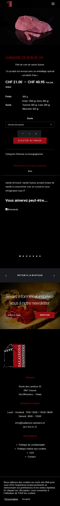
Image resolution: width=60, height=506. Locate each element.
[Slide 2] (23, 256)
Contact (32, 456)
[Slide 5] (33, 256)
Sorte (30, 118)
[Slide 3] (26, 256)
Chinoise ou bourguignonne (29, 154)
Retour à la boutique (30, 275)
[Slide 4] (30, 256)
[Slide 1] (20, 256)
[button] (53, 4)
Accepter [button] (26, 499)
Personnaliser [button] (11, 499)
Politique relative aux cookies (31, 448)
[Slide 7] (40, 256)
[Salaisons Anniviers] (9, 4)
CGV (31, 452)
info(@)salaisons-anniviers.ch (30, 423)
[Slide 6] (36, 256)
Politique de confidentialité (32, 444)
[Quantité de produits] (29, 133)
